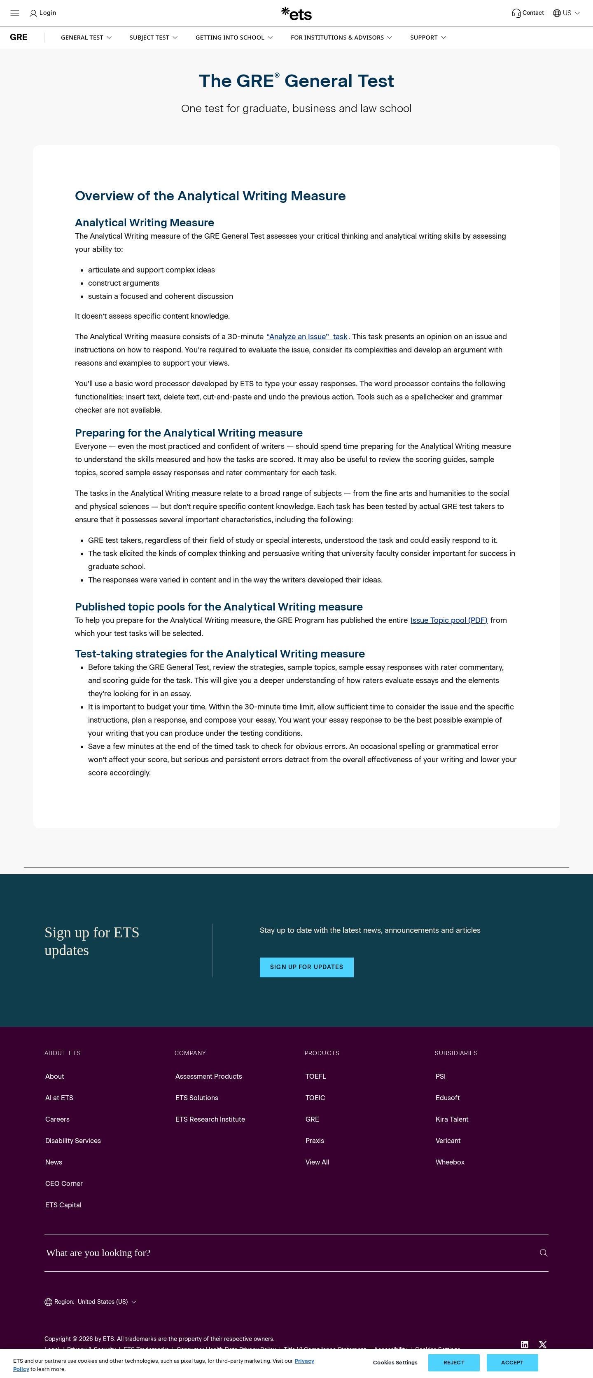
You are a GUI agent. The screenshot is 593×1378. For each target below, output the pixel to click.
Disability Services (73, 1141)
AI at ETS (59, 1098)
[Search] (544, 1253)
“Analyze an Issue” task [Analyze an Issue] (307, 336)
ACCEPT (512, 1362)
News (53, 1162)
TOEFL (316, 1076)
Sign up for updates (306, 967)
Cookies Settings (395, 1362)
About (54, 1076)
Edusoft (448, 1098)
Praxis (315, 1141)
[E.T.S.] (296, 13)
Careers (57, 1119)
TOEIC (315, 1098)
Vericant (448, 1141)
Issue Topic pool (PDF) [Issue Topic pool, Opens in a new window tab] (449, 620)
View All (317, 1162)
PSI (441, 1076)
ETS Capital (63, 1205)
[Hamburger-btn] (15, 13)
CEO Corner (64, 1184)
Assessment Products (208, 1076)
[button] (87, 37)
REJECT (454, 1362)
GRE (312, 1119)
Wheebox (450, 1162)
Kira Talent (452, 1119)
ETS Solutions (196, 1098)
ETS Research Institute (210, 1119)
